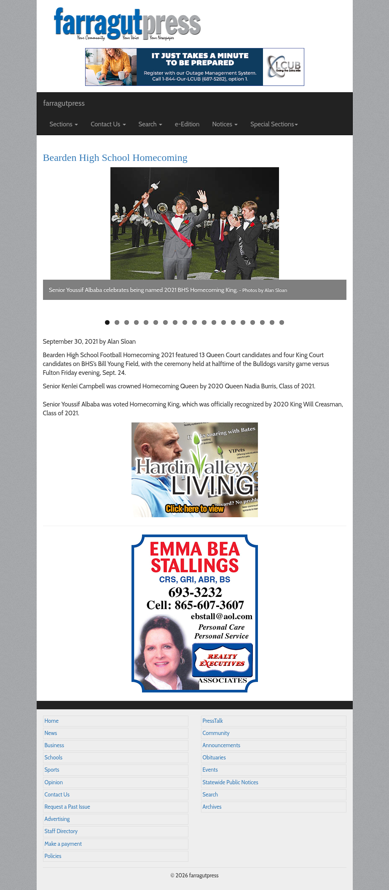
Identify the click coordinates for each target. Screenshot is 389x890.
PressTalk (213, 721)
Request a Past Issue (67, 807)
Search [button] (151, 124)
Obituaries (214, 757)
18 (272, 322)
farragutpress (64, 103)
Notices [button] (225, 124)
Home (52, 721)
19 (281, 322)
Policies (53, 856)
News (51, 733)
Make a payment (63, 844)
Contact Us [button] (108, 124)
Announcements (221, 745)
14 (233, 322)
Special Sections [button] (274, 124)
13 (223, 322)
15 (243, 322)
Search (210, 794)
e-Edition (187, 124)
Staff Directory (61, 831)
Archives (212, 807)
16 (252, 322)
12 (214, 322)
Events (210, 770)
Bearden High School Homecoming (115, 157)
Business (54, 745)
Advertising (57, 819)
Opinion (54, 782)
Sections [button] (64, 124)
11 (204, 322)
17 (262, 322)
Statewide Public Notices (230, 782)
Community (216, 733)
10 (194, 322)
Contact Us (57, 794)
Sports (52, 770)
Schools (53, 757)
